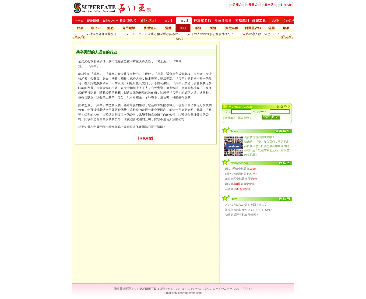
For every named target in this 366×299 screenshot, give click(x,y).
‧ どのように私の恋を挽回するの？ (245, 204)
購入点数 (243, 118)
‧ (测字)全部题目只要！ (241, 174)
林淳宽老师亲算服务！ (104, 34)
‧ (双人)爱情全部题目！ (242, 168)
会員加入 (230, 118)
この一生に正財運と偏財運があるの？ (155, 34)
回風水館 (146, 138)
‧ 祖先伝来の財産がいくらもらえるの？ (248, 209)
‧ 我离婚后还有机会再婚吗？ (241, 214)
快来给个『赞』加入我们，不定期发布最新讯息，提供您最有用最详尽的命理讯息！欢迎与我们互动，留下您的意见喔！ (266, 146)
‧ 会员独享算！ (238, 189)
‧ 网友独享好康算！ (240, 184)
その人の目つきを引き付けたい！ (213, 34)
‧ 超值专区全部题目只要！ (242, 178)
